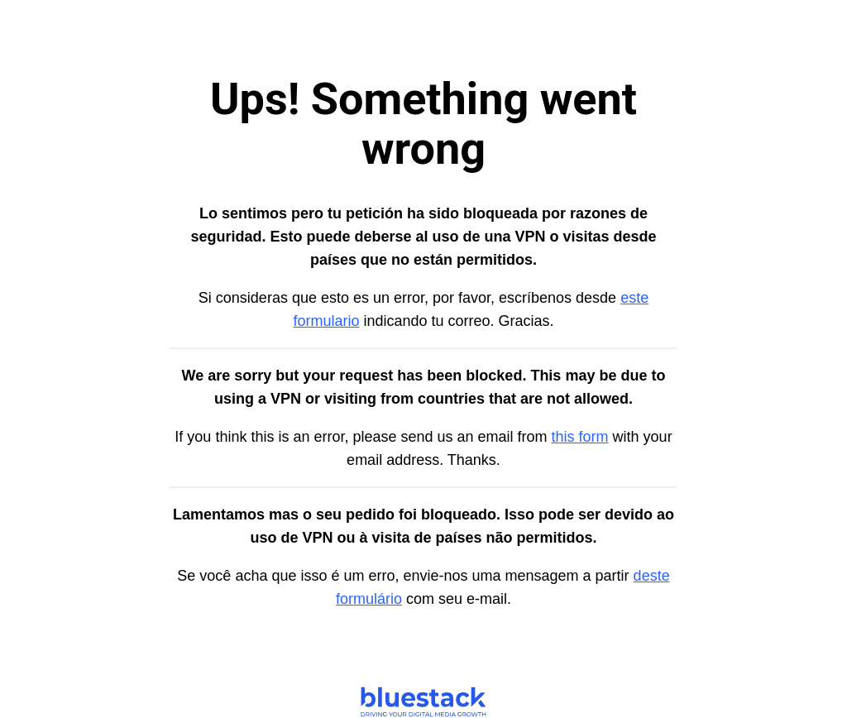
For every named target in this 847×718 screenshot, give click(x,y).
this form (580, 436)
